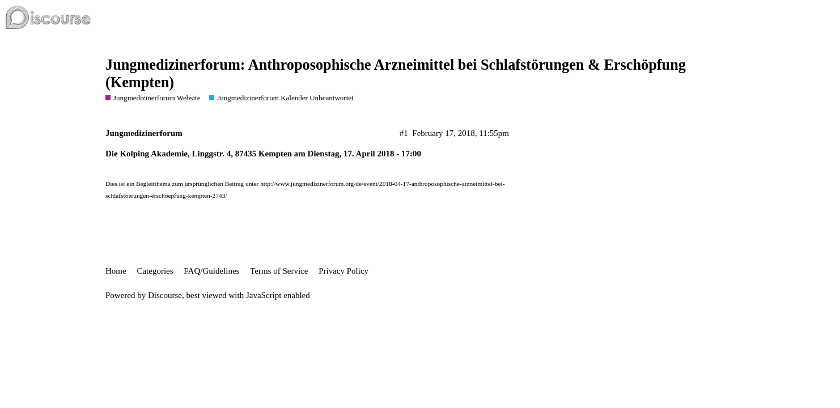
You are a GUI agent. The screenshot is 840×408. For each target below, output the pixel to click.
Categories (155, 270)
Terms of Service (279, 270)
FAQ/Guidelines (211, 270)
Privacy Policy (343, 270)
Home (115, 270)
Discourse (165, 295)
